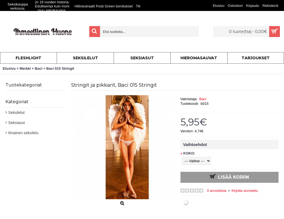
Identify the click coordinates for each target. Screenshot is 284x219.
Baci (202, 99)
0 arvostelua (216, 191)
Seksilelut (16, 112)
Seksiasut (16, 122)
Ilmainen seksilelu (23, 133)
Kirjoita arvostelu (245, 191)
